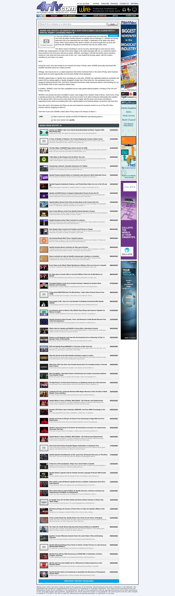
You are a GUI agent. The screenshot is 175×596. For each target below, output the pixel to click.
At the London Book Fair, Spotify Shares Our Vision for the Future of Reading (75, 518)
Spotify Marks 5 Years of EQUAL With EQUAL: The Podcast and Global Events (76, 436)
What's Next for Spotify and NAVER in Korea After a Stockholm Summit (73, 328)
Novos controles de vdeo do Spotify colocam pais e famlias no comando (74, 256)
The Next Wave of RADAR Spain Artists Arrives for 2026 (68, 148)
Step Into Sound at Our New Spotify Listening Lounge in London (71, 355)
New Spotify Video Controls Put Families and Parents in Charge (71, 229)
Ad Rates (134, 3)
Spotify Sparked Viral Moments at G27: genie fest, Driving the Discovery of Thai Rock (78, 454)
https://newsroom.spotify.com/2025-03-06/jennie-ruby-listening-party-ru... (78, 117)
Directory (114, 3)
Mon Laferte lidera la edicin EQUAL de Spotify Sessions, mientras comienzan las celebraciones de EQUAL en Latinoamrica (76, 491)
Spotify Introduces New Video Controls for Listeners (67, 220)
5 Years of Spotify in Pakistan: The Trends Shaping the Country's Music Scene (76, 139)
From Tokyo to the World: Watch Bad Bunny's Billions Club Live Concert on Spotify (77, 265)
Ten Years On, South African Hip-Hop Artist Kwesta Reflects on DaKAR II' (74, 527)
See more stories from (63, 120)
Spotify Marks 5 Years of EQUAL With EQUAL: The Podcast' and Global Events (76, 400)
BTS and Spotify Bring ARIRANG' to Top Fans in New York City (70, 346)
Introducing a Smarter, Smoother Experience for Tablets (68, 166)
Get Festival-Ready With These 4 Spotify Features (66, 238)
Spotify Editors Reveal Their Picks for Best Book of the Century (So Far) (74, 202)
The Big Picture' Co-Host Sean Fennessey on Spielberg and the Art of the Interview (77, 382)
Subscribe (105, 3)
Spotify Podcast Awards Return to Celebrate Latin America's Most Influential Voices (77, 175)
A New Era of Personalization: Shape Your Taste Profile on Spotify (71, 463)
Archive (96, 3)
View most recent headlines (78, 581)
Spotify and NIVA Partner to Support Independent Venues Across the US (74, 193)
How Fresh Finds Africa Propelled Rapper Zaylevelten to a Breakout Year (74, 445)
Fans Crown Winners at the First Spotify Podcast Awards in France (72, 211)
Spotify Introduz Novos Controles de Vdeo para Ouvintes (68, 247)
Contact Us (124, 3)
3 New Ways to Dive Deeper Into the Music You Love (67, 157)
